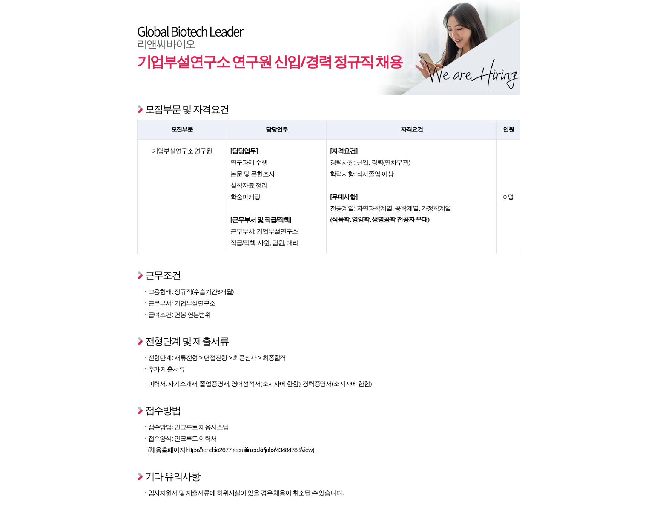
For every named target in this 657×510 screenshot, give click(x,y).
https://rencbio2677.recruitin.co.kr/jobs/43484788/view (249, 449)
